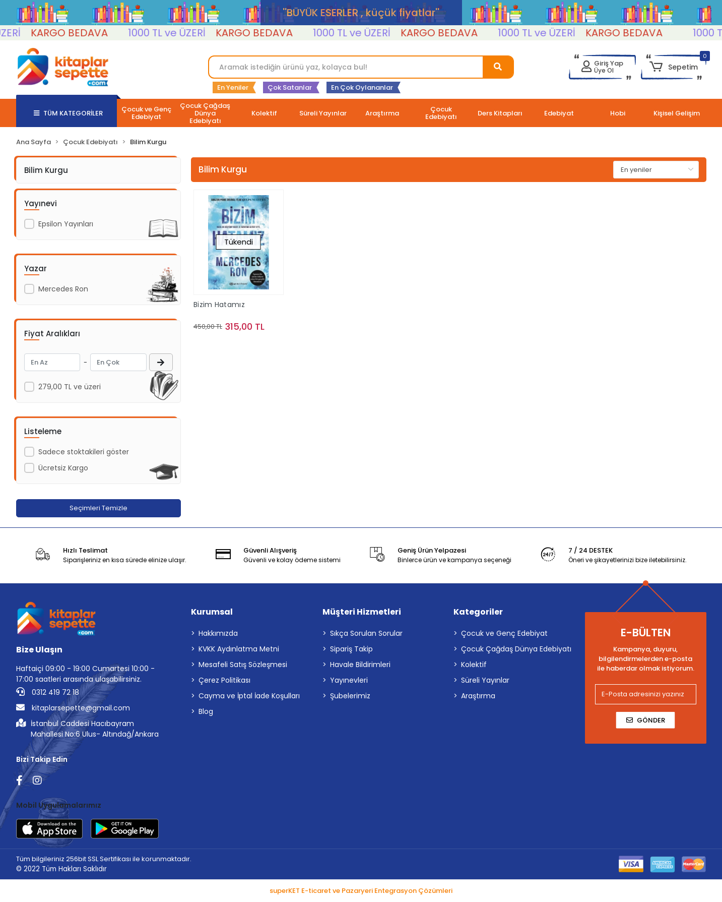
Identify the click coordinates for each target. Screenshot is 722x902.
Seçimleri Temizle (98, 508)
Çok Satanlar (290, 87)
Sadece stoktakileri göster (83, 452)
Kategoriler (478, 612)
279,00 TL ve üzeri (69, 387)
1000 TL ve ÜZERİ (188, 33)
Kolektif (474, 664)
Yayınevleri (349, 680)
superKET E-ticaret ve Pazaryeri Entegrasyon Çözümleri (361, 890)
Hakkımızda (218, 633)
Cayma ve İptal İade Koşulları (249, 696)
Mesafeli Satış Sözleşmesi (243, 664)
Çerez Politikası (224, 680)
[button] (673, 67)
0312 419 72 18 (47, 692)
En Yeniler (232, 87)
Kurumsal (212, 612)
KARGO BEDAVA (90, 33)
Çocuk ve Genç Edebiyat (504, 633)
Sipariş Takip (351, 649)
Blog (206, 711)
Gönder (645, 720)
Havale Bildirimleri (360, 664)
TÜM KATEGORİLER (68, 113)
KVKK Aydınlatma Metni (239, 649)
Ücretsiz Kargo (63, 468)
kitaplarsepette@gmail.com (73, 708)
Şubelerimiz (350, 696)
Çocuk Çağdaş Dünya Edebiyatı (516, 649)
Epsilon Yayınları (65, 224)
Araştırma (478, 696)
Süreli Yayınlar (485, 680)
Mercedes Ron (63, 289)
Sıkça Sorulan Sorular (366, 633)
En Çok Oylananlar (362, 87)
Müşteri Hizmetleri (361, 612)
